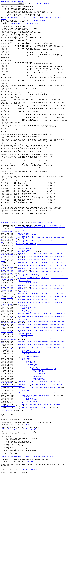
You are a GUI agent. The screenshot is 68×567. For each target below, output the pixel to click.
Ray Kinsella (27, 430)
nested (38, 269)
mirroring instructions (32, 561)
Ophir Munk (23, 366)
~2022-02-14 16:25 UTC (40, 266)
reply (16, 266)
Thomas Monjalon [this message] (44, 442)
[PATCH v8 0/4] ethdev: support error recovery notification (42, 469)
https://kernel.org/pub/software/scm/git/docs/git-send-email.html (27, 546)
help (30, 4)
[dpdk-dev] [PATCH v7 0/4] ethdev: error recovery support (40, 412)
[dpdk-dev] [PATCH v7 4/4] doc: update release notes (39, 464)
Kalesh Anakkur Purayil (28, 280)
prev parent (9, 266)
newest (51, 266)
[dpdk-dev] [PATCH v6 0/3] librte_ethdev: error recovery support (41, 392)
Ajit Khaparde (29, 373)
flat (33, 269)
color (36, 4)
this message (26, 500)
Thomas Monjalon (24, 279)
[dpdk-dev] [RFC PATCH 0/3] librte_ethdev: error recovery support (39, 271)
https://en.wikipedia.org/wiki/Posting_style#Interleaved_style (26, 513)
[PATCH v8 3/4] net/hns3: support (33, 488)
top (60, 269)
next (2, 266)
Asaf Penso (23, 349)
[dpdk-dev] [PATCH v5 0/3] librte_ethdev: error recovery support (41, 375)
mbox (27, 507)
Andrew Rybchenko (27, 401)
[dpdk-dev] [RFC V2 (23, 301)
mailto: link (28, 552)
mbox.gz (46, 269)
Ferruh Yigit (25, 299)
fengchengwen (36, 451)
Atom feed (51, 4)
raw (34, 26)
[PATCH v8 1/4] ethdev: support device (35, 473)
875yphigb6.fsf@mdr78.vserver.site (25, 28)
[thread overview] (39, 24)
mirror (42, 4)
